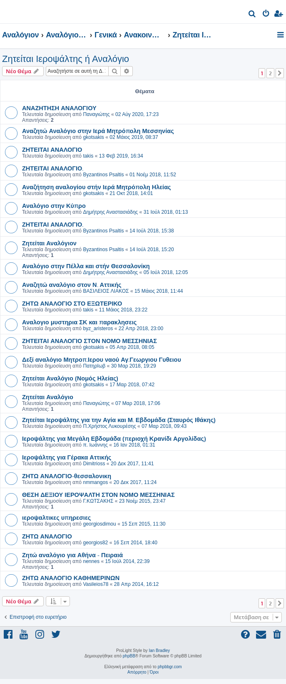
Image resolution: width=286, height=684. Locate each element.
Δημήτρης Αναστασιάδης (110, 212)
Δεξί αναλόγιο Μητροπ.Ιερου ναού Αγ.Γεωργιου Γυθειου (101, 359)
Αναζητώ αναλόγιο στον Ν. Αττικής (72, 284)
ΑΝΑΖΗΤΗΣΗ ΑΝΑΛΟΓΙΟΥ (59, 107)
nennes (91, 561)
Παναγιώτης (96, 114)
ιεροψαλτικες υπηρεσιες (56, 517)
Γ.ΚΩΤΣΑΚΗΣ (98, 501)
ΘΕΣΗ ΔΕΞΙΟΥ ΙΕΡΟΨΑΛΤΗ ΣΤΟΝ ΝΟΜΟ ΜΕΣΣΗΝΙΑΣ (98, 494)
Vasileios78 (95, 584)
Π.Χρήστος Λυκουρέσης (109, 426)
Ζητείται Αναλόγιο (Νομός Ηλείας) (70, 378)
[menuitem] (252, 14)
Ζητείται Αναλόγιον (49, 243)
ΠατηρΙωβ (94, 366)
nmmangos (95, 482)
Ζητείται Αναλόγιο (47, 396)
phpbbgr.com (170, 666)
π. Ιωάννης (95, 445)
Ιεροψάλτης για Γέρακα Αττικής (66, 457)
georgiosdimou (99, 524)
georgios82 (95, 543)
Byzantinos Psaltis (103, 175)
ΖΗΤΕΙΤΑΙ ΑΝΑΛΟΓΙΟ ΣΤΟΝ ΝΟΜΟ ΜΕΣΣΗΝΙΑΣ (89, 340)
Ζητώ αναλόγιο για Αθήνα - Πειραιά (72, 554)
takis (88, 156)
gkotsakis (93, 137)
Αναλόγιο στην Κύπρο (54, 205)
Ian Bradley (159, 650)
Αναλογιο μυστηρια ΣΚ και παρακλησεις (79, 322)
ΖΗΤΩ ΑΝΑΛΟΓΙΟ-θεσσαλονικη (66, 475)
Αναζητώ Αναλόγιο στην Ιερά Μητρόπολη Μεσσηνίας (98, 130)
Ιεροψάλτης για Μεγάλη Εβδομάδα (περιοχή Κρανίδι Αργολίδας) (114, 438)
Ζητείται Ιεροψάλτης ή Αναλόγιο (65, 59)
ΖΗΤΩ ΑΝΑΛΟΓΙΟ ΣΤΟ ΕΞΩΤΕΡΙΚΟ (72, 303)
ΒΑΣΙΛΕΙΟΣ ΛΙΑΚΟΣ (106, 291)
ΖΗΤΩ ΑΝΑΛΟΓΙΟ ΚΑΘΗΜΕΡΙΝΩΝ (70, 577)
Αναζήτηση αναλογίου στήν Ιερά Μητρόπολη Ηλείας (96, 186)
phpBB (129, 656)
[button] (280, 73)
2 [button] (270, 73)
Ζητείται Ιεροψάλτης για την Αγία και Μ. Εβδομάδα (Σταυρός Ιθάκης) (119, 419)
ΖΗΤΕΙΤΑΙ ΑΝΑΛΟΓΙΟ (52, 149)
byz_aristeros (98, 328)
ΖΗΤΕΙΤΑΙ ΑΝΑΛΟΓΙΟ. (52, 168)
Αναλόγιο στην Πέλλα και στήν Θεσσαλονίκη (86, 265)
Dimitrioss (94, 464)
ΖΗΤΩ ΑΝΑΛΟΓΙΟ (47, 536)
